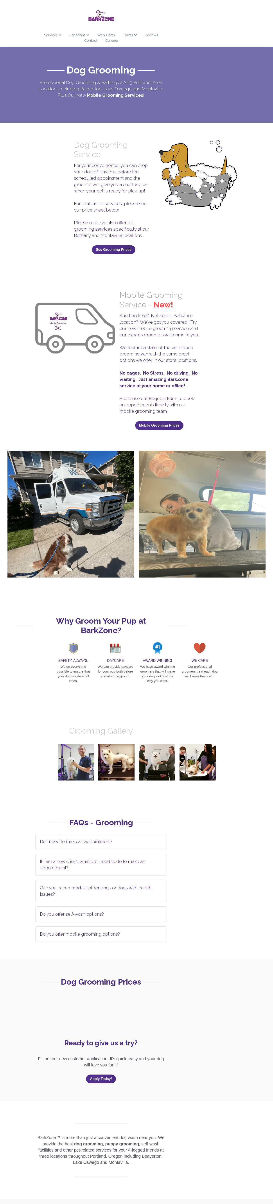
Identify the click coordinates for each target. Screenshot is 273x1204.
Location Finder (187, 1154)
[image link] (136, 15)
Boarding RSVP (119, 1160)
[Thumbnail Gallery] (70, 488)
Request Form (183, 372)
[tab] (136, 801)
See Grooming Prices (84, 222)
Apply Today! (136, 1020)
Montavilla (46, 207)
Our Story (44, 1154)
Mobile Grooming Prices (188, 399)
